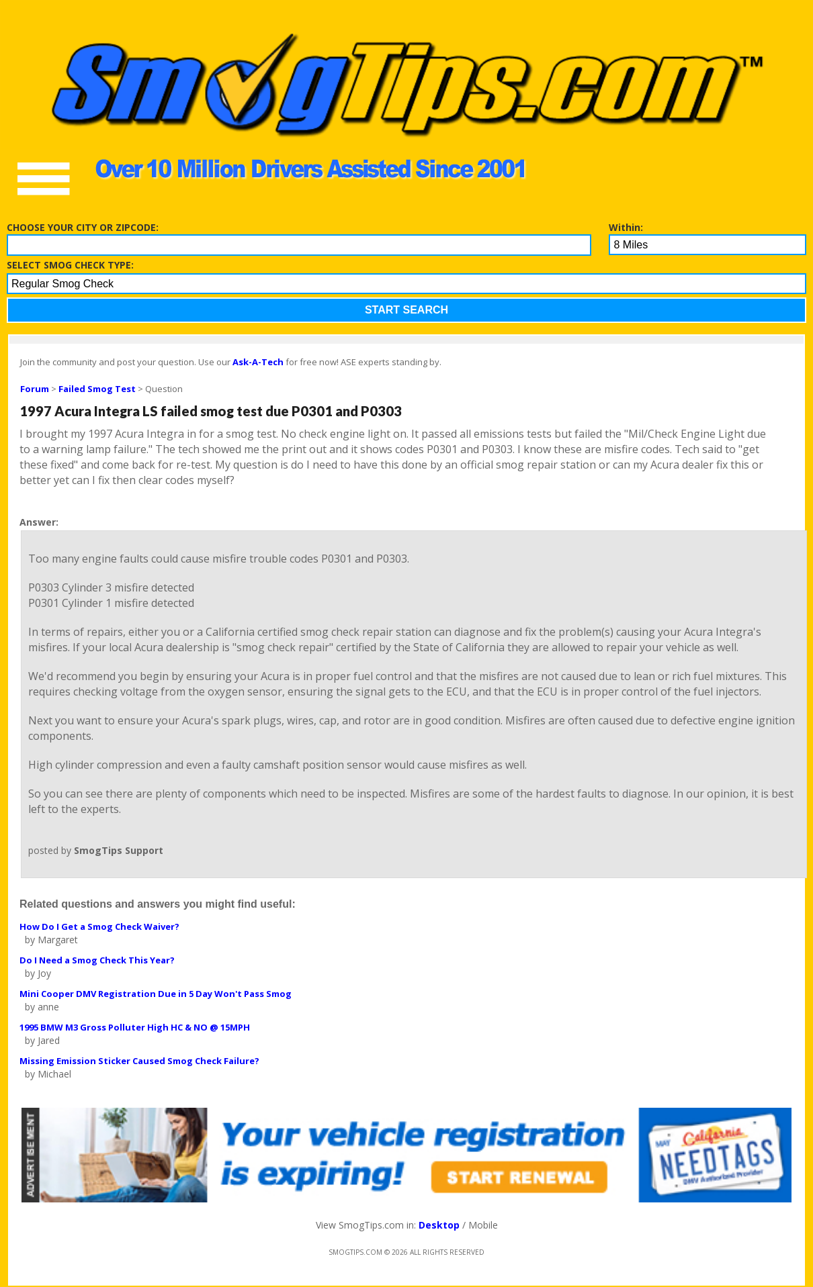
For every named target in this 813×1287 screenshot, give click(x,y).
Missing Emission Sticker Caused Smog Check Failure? (139, 1061)
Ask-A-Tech (258, 362)
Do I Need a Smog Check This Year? (97, 960)
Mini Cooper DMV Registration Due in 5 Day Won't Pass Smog (155, 994)
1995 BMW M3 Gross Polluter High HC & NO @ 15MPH (134, 1027)
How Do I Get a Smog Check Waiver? (99, 926)
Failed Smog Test (97, 389)
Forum (34, 389)
